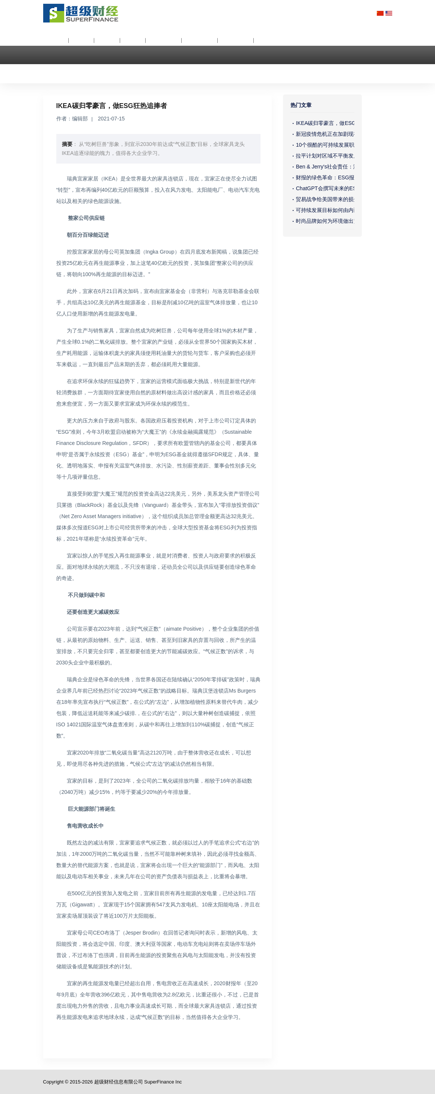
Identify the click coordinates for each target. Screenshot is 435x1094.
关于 (57, 40)
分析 (82, 40)
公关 (133, 40)
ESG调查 (237, 40)
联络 (55, 69)
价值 (108, 40)
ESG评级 (201, 40)
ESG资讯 (165, 40)
